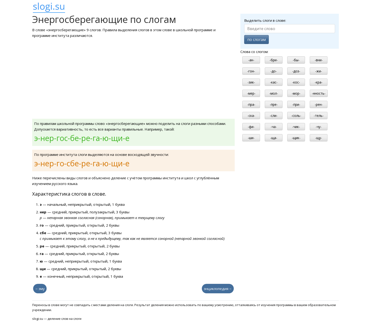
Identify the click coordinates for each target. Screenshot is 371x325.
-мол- (273, 93)
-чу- (319, 126)
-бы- (296, 60)
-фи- (251, 126)
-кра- (318, 82)
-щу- (318, 138)
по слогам (256, 39)
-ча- (274, 126)
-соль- (296, 115)
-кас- (274, 82)
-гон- (251, 71)
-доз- (296, 71)
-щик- (296, 138)
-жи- (318, 71)
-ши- (251, 138)
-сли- (274, 115)
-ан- (251, 60)
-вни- (319, 60)
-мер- (251, 93)
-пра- (251, 104)
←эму (40, 288)
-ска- (251, 115)
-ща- (273, 138)
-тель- (319, 115)
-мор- (296, 93)
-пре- (274, 104)
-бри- (273, 60)
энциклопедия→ (218, 288)
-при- (296, 104)
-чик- (296, 126)
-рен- (319, 104)
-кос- (296, 82)
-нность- (319, 93)
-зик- (251, 82)
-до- (273, 71)
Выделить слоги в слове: (265, 20)
